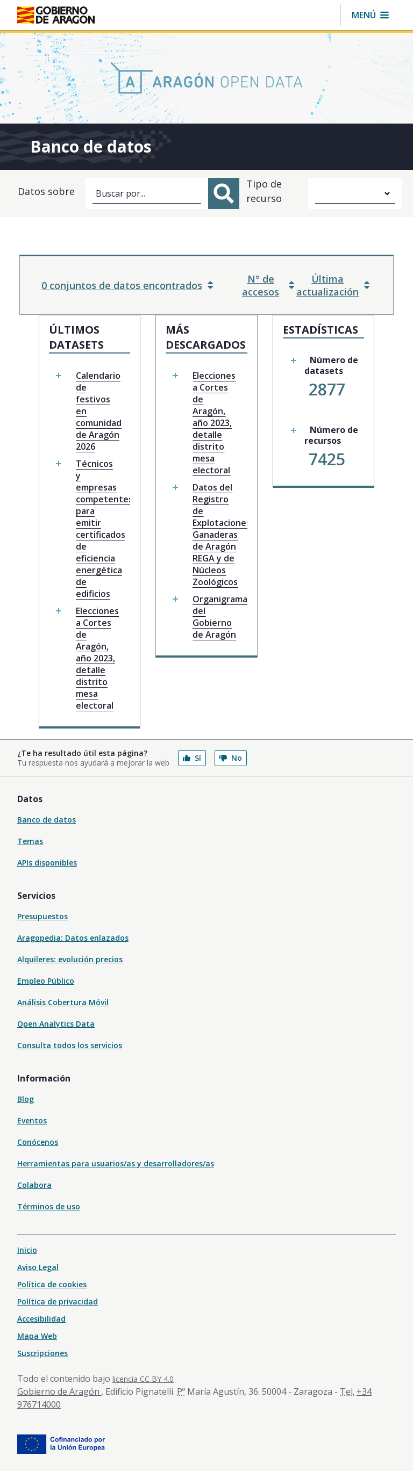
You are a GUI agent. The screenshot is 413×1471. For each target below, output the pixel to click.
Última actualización (332, 285)
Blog (25, 1099)
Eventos (32, 1120)
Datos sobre (46, 191)
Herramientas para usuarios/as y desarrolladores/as (115, 1163)
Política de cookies (52, 1284)
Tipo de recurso (264, 191)
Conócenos (37, 1142)
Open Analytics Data (56, 1024)
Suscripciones (42, 1353)
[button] (370, 15)
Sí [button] (192, 758)
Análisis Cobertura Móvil (63, 1002)
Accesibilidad (41, 1319)
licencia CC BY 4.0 (143, 1379)
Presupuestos (42, 916)
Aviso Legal (38, 1267)
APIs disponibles (47, 862)
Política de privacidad (57, 1301)
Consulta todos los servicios (69, 1045)
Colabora (34, 1185)
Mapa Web (37, 1336)
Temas (30, 841)
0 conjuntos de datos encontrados (127, 285)
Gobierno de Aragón (59, 1391)
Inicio (27, 1250)
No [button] (230, 758)
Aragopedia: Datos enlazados (73, 938)
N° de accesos (268, 285)
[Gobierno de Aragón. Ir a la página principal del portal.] (56, 15)
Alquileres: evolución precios (70, 959)
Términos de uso (48, 1206)
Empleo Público (45, 981)
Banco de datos (46, 819)
